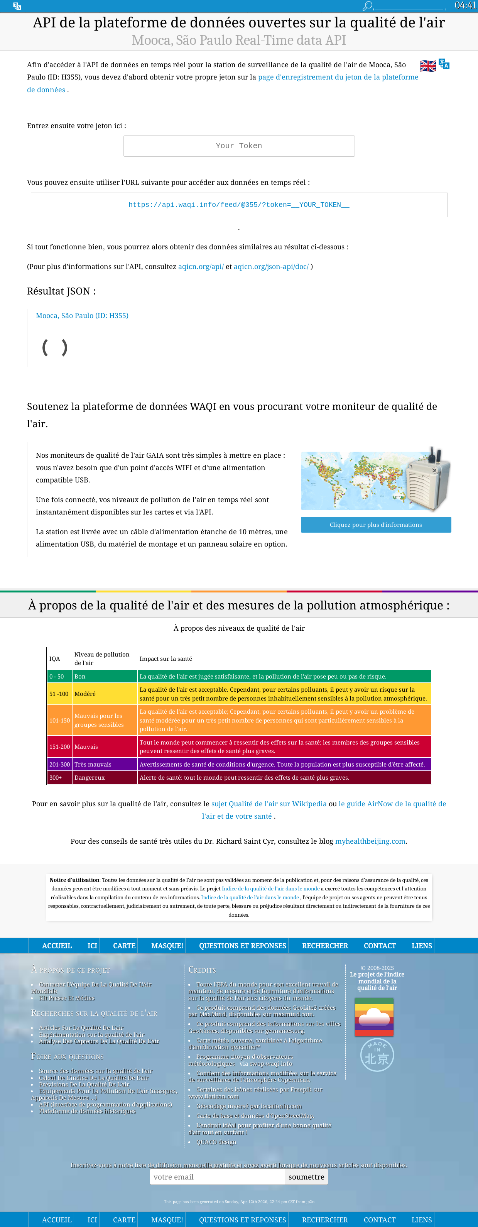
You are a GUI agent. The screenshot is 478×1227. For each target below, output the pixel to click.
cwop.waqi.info (271, 1063)
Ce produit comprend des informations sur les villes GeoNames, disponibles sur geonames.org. (264, 1027)
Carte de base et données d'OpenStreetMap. (255, 1115)
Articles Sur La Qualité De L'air (81, 1027)
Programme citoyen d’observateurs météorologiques (240, 1060)
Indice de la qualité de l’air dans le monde (250, 897)
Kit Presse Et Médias (67, 998)
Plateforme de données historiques (87, 1111)
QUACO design (216, 1142)
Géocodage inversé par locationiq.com (249, 1106)
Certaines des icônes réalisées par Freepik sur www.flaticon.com (255, 1092)
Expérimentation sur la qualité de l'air (91, 1034)
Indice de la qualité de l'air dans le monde (271, 888)
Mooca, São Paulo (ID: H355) (82, 315)
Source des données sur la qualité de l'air (95, 1071)
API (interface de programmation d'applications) (105, 1104)
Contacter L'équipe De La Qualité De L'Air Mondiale (91, 987)
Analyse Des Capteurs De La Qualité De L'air (99, 1041)
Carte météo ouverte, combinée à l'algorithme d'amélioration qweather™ (255, 1043)
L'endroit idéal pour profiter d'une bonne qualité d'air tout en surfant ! (259, 1128)
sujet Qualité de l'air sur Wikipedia (270, 803)
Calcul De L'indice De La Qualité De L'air (94, 1077)
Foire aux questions (67, 1056)
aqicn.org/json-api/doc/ (271, 266)
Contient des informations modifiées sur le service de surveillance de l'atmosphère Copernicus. (262, 1076)
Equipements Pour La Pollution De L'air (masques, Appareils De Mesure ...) (104, 1094)
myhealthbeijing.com (370, 841)
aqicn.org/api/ (201, 266)
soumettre (306, 1176)
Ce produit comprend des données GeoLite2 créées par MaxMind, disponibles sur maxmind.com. (262, 1011)
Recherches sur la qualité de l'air (94, 1013)
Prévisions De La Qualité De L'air (84, 1084)
